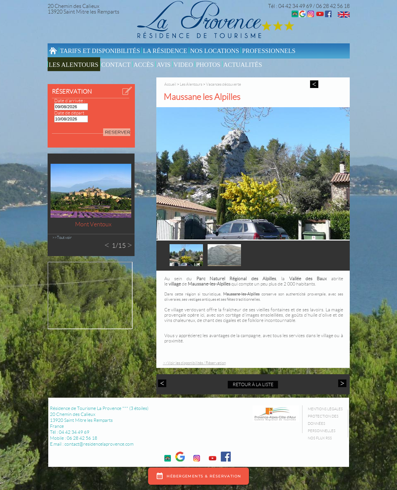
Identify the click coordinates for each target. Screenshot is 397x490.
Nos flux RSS (320, 438)
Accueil (170, 84)
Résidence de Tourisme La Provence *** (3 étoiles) (99, 408)
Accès (144, 64)
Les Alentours (74, 64)
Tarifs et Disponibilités (100, 50)
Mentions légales (325, 409)
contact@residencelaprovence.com (99, 444)
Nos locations (214, 50)
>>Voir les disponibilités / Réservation (194, 363)
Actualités (242, 64)
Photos (208, 64)
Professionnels (269, 50)
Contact (116, 64)
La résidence (165, 50)
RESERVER (117, 132)
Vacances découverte (223, 84)
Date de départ (69, 112)
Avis (164, 64)
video (183, 64)
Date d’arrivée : (69, 100)
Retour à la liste (253, 384)
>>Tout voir (62, 237)
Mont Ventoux (93, 224)
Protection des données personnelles (323, 423)
